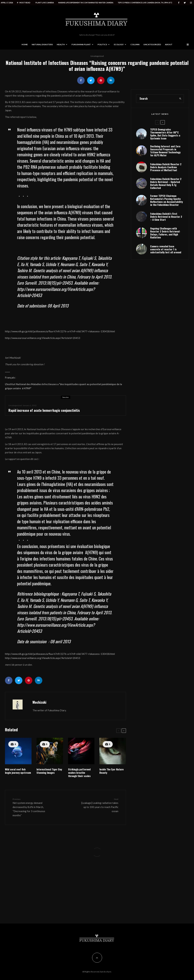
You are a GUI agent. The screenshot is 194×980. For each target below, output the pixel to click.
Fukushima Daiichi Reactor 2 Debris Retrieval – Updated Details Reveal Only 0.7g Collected (165, 199)
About (168, 44)
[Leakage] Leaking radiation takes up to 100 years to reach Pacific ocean (99, 805)
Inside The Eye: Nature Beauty (111, 771)
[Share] (81, 80)
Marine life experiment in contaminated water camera (85, 2)
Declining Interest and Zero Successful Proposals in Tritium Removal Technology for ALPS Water (165, 165)
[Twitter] (185, 2)
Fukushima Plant (81, 44)
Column (134, 44)
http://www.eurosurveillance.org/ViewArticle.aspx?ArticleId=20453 (42, 337)
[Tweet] (91, 80)
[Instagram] (191, 2)
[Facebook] (179, 2)
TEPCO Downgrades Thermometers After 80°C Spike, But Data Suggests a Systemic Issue (165, 148)
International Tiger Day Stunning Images (49, 771)
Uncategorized (152, 44)
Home (25, 44)
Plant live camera (45, 2)
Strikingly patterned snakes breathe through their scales (79, 773)
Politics (102, 44)
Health (61, 44)
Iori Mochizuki (13, 357)
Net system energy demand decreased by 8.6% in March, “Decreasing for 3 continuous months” (31, 807)
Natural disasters (42, 44)
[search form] (156, 113)
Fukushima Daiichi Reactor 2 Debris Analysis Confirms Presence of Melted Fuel (165, 181)
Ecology (119, 44)
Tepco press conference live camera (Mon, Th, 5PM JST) (145, 2)
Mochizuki (39, 702)
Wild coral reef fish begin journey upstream (18, 771)
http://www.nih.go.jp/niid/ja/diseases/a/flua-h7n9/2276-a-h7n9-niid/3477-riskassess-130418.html (60, 331)
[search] (180, 113)
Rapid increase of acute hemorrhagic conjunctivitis (44, 410)
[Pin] (101, 80)
